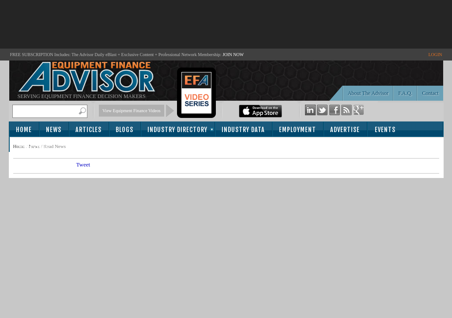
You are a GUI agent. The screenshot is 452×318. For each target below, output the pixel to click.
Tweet (83, 164)
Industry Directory (177, 129)
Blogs (124, 129)
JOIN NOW (233, 54)
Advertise (345, 129)
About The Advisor (368, 93)
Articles (88, 129)
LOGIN (435, 54)
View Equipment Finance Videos (131, 110)
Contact (430, 93)
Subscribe (34, 145)
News (53, 129)
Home (24, 129)
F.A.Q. (405, 93)
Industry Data (243, 129)
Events (385, 129)
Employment (297, 129)
